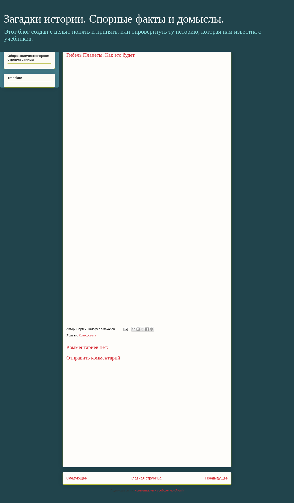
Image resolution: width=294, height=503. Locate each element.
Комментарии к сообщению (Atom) (159, 490)
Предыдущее (216, 478)
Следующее (76, 478)
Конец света (87, 335)
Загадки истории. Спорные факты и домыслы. (114, 18)
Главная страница (146, 478)
